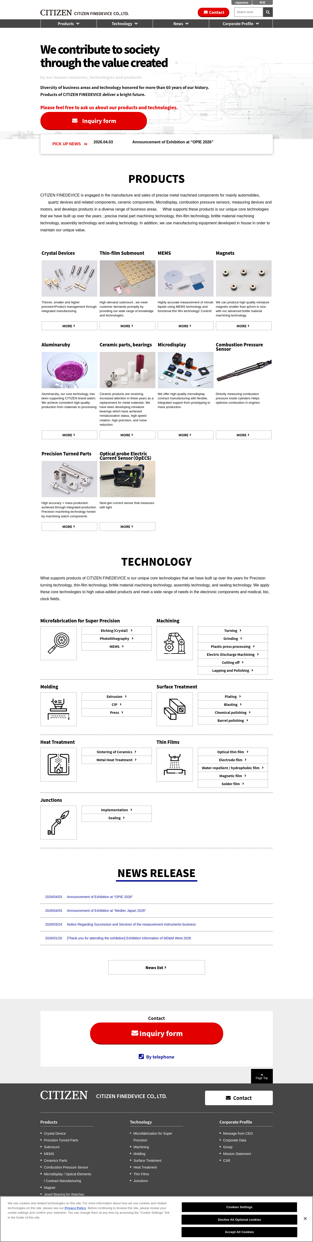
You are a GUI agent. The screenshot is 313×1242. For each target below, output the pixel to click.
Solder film (230, 783)
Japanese (241, 2)
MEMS (164, 253)
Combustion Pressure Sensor (239, 346)
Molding (139, 1154)
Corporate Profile (238, 23)
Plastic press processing (230, 646)
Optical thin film (230, 751)
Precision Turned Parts (67, 453)
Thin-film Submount (122, 253)
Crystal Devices (58, 253)
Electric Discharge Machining (230, 654)
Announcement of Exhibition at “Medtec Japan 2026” (106, 910)
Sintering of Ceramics (114, 751)
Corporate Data (234, 1140)
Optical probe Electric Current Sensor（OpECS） (126, 455)
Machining (141, 1147)
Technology (122, 23)
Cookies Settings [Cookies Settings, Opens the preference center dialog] (239, 1212)
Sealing (114, 817)
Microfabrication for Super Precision (152, 1137)
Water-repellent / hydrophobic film (231, 767)
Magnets (225, 253)
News (178, 23)
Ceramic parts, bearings (126, 344)
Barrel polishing (230, 720)
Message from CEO (238, 1133)
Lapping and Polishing (230, 670)
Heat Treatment (145, 1167)
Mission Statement (237, 1154)
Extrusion (114, 696)
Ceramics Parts (55, 1160)
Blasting (230, 704)
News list (154, 967)
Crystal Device (55, 1133)
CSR (226, 1160)
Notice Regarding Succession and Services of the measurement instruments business (131, 924)
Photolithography (114, 638)
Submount (52, 1147)
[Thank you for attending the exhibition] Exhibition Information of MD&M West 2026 (129, 938)
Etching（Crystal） (114, 630)
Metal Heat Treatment (115, 759)
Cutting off (231, 662)
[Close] (305, 1223)
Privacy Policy (75, 1213)
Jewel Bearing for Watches (64, 1194)
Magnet (49, 1188)
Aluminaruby (56, 344)
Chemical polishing (231, 712)
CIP (114, 704)
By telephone (160, 1056)
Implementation (114, 809)
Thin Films (141, 1174)
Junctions (141, 1181)
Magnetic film (230, 775)
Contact (216, 12)
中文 (262, 2)
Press (114, 712)
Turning (230, 630)
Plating (231, 696)
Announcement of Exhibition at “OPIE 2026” (173, 142)
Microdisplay (172, 344)
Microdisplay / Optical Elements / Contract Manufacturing (67, 1177)
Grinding (230, 638)
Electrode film (231, 759)
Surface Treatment (147, 1160)
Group (228, 1147)
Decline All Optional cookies (239, 1225)
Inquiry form (99, 120)
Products (66, 23)
